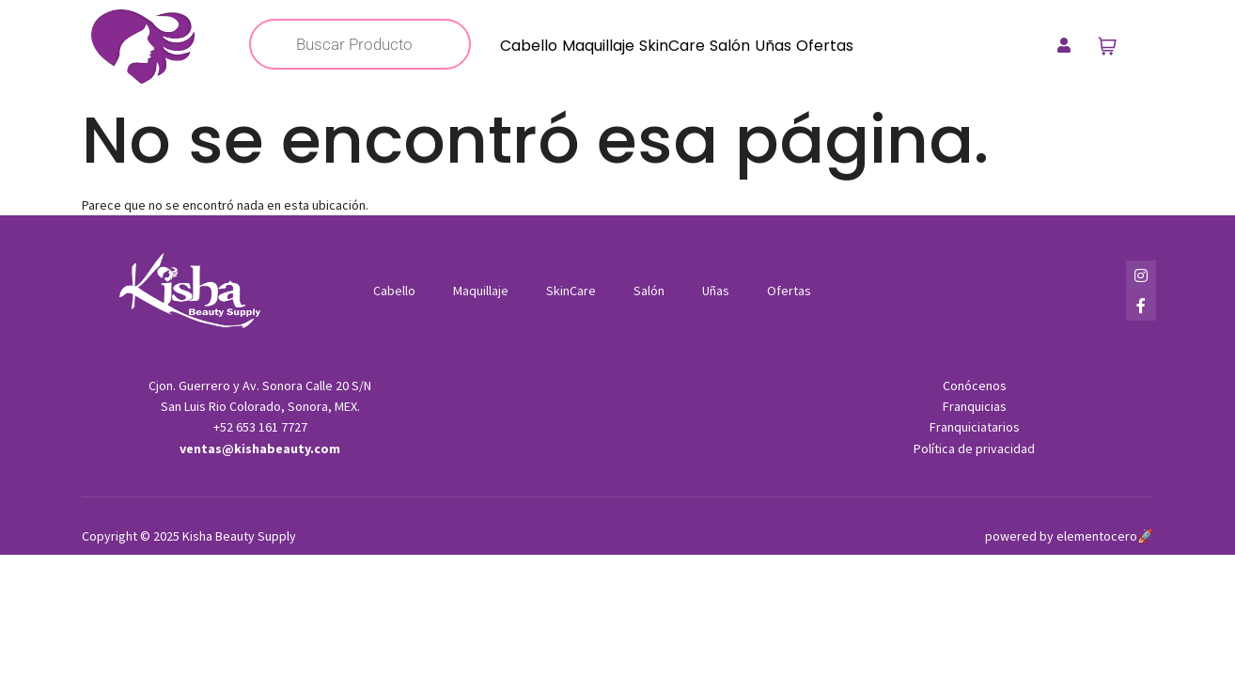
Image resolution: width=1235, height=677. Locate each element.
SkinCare (672, 45)
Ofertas (824, 45)
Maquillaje (598, 45)
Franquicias (975, 406)
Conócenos (975, 385)
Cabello (528, 45)
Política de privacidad (974, 448)
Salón (730, 45)
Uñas (773, 45)
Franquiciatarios (975, 426)
